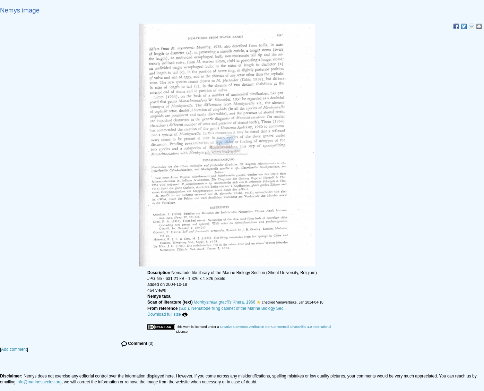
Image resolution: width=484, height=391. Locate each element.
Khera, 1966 (224, 302)
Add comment (14, 349)
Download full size (167, 314)
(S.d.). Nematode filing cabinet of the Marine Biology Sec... (233, 308)
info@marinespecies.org (39, 382)
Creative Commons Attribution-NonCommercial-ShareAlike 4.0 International (275, 327)
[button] (258, 302)
